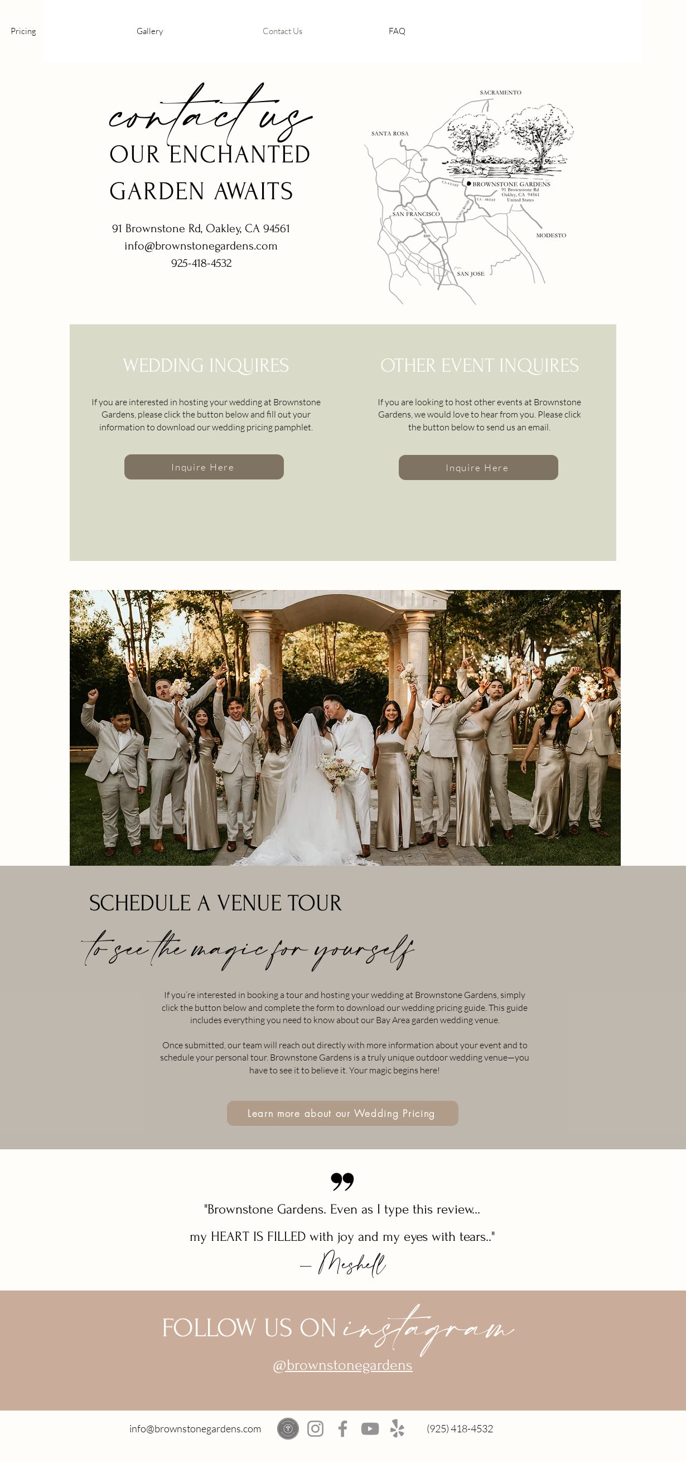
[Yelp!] (397, 1429)
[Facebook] (343, 1429)
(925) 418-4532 (460, 1428)
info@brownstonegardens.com (195, 1428)
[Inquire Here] (204, 466)
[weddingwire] (288, 1429)
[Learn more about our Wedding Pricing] (342, 1113)
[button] (65, 31)
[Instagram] (315, 1429)
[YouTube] (370, 1429)
